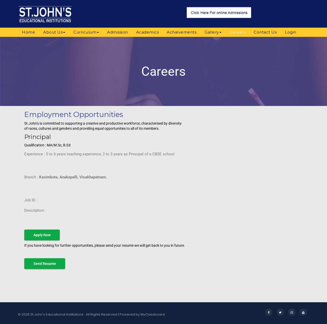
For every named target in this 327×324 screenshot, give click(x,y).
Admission (117, 32)
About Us (54, 32)
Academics (147, 32)
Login (290, 32)
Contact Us (265, 32)
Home (28, 32)
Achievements (181, 32)
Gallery (213, 32)
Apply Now (42, 235)
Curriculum (86, 32)
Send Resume (44, 264)
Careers (238, 32)
